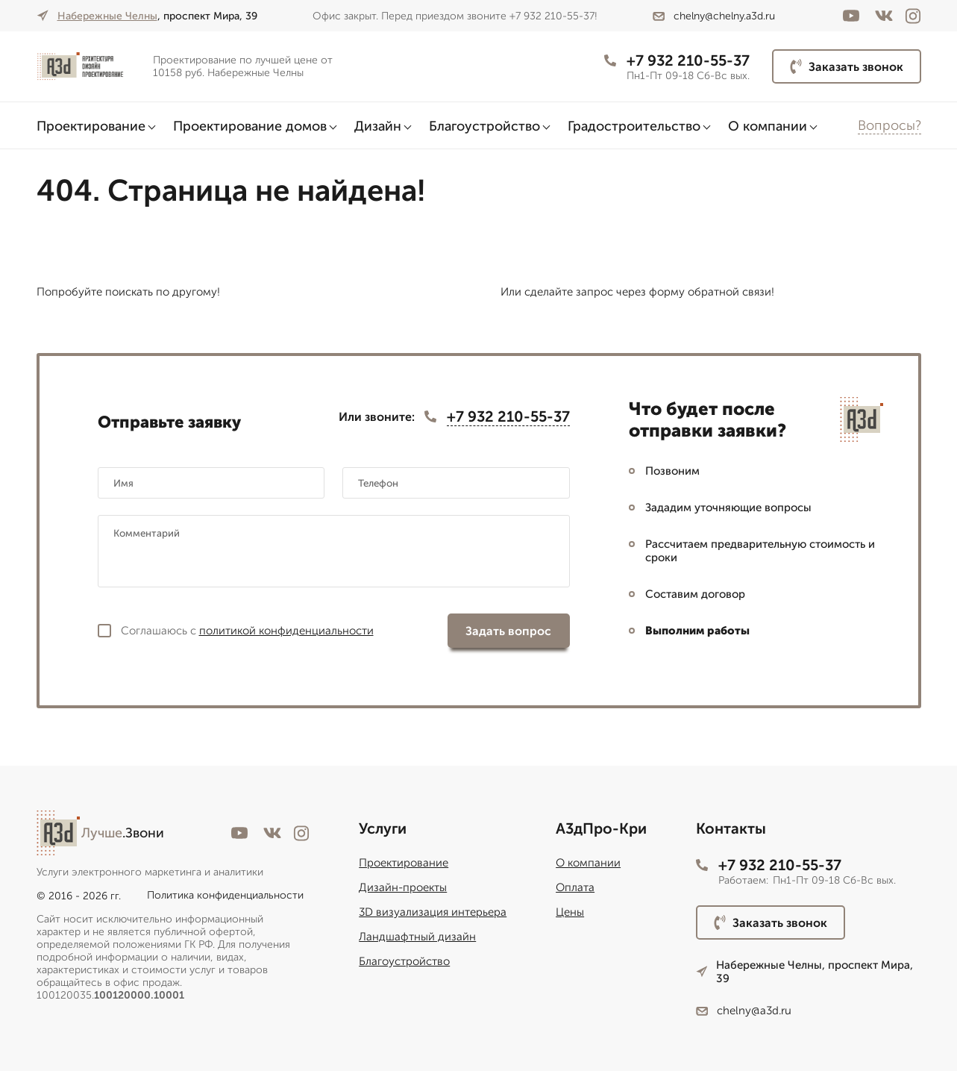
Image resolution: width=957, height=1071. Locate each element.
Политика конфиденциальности (225, 895)
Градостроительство (634, 126)
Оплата (575, 887)
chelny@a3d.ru (743, 1010)
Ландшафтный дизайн (417, 936)
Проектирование (91, 126)
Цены (570, 912)
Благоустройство (484, 126)
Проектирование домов (250, 126)
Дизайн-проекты (403, 887)
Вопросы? (889, 125)
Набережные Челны (107, 16)
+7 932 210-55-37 (677, 60)
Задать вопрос (508, 631)
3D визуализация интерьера (432, 912)
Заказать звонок (846, 66)
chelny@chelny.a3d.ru (714, 16)
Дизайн (377, 126)
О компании (767, 126)
